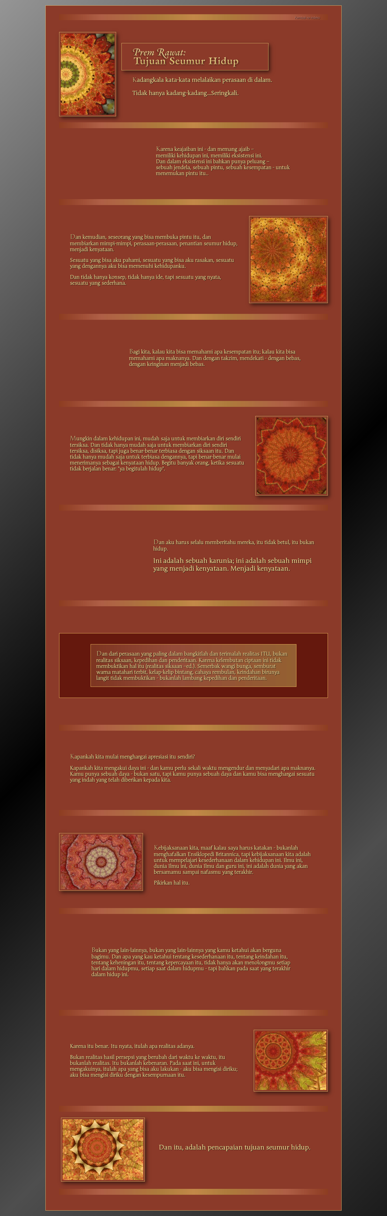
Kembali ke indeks (307, 18)
